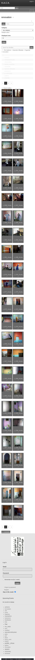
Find (4, 42)
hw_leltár (8, 626)
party (6, 634)
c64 (6, 610)
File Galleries (7, 50)
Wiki (5, 659)
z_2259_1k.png (7, 430)
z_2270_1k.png (18, 326)
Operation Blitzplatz (18, 50)
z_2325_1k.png (7, 118)
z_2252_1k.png (18, 482)
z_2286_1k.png (7, 222)
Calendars (27, 659)
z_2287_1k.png (18, 205)
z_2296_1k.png (18, 136)
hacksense (8, 618)
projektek (5, 78)
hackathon (8, 616)
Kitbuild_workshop (8, 64)
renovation (6, 17)
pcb (6, 636)
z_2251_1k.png (7, 499)
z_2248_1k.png (18, 517)
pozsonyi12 (6, 71)
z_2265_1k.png (7, 378)
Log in (32, 1)
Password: (6, 573)
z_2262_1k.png (18, 396)
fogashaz (7, 614)
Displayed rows (6, 35)
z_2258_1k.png (18, 430)
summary (8, 651)
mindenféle (6, 66)
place (6, 637)
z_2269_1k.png (7, 344)
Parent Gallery (6, 88)
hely (6, 622)
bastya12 (5, 57)
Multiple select (5, 32)
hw (6, 624)
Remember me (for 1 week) (11, 579)
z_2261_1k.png (7, 413)
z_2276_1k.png (18, 292)
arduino (7, 607)
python (7, 645)
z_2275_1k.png (7, 309)
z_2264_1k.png (18, 378)
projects (5, 75)
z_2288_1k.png (7, 205)
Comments (5, 532)
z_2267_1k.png (7, 361)
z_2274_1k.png (18, 309)
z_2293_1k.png (18, 153)
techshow (7, 653)
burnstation (8, 609)
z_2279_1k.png (7, 274)
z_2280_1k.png (18, 257)
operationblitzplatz (11, 632)
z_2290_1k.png (7, 188)
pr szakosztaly (7, 73)
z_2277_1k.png (7, 292)
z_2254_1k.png (18, 465)
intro (6, 628)
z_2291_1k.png (18, 170)
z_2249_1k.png (7, 517)
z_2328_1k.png (18, 101)
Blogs (10, 659)
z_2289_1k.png (18, 188)
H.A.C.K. (5, 3)
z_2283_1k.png (7, 240)
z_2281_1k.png (7, 257)
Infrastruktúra (7, 62)
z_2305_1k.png (18, 118)
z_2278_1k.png (18, 274)
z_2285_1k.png (18, 222)
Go (31, 47)
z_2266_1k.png (18, 361)
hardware (8, 620)
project (7, 641)
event (6, 612)
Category (4, 27)
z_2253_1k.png (7, 482)
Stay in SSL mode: (8, 592)
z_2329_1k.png (7, 101)
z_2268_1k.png (18, 344)
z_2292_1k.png (7, 170)
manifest (7, 630)
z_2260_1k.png (18, 413)
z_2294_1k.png (7, 153)
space (7, 649)
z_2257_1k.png (7, 448)
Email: (5, 566)
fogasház (27, 50)
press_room (8, 639)
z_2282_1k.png (18, 240)
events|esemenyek (8, 59)
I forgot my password (10, 587)
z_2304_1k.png (7, 136)
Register (6, 589)
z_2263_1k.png (7, 396)
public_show (9, 643)
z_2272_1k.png (7, 326)
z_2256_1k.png (18, 448)
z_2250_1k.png (18, 499)
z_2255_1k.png (7, 465)
